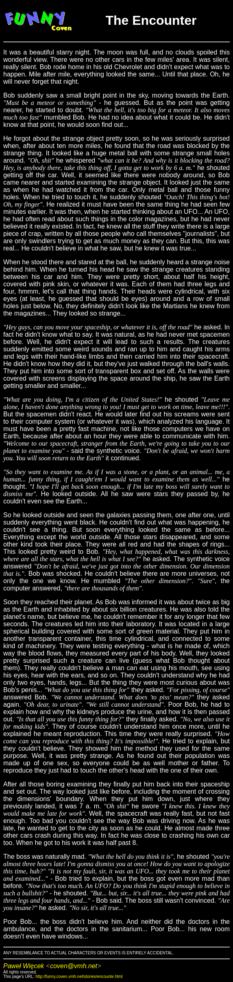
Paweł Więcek (23, 965)
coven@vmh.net (73, 965)
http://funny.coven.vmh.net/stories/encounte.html (78, 976)
